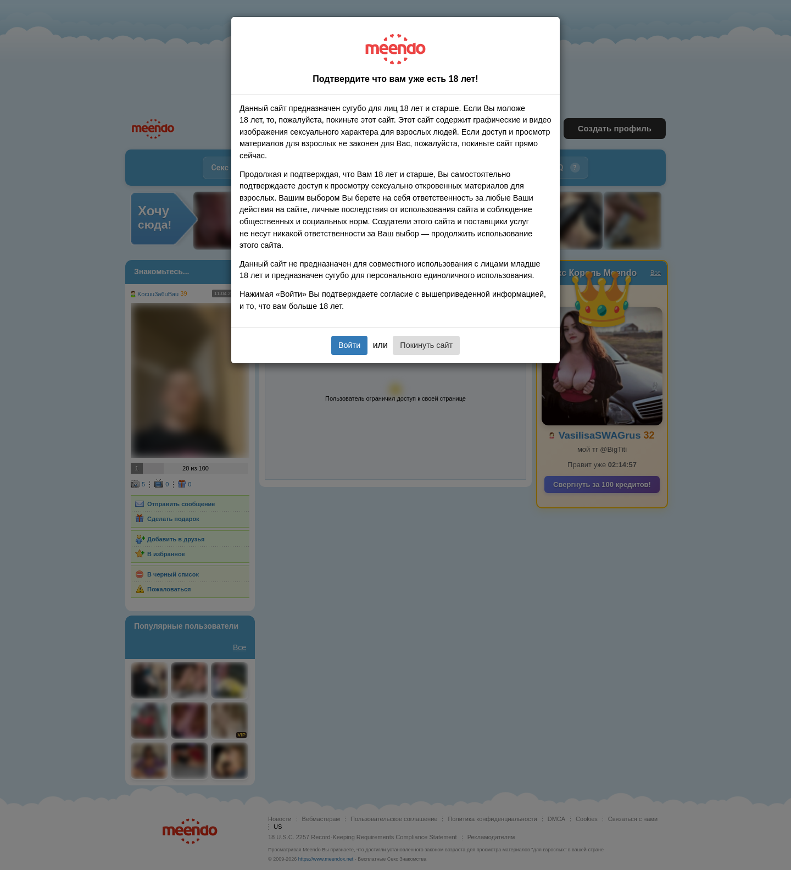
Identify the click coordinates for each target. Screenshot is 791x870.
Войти (349, 345)
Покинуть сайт (426, 345)
